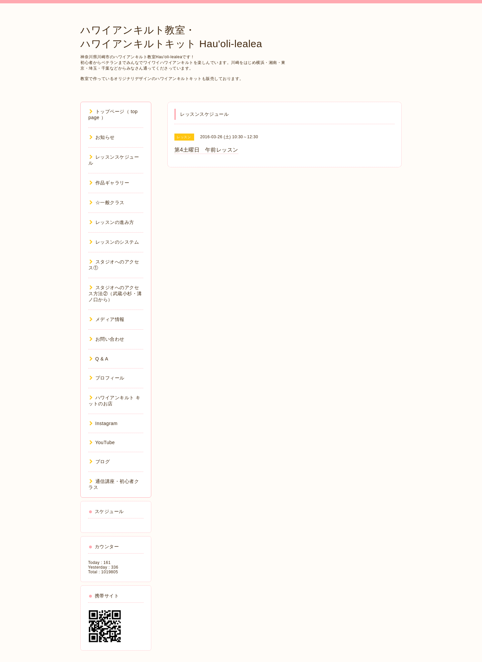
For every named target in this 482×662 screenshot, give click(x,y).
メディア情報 (107, 319)
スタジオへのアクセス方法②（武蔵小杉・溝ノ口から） (115, 293)
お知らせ (102, 137)
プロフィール (107, 378)
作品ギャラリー (109, 182)
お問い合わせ (107, 339)
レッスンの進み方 (111, 222)
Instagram (103, 423)
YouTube (102, 442)
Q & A (98, 358)
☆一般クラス (107, 202)
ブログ (99, 461)
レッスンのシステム (114, 242)
